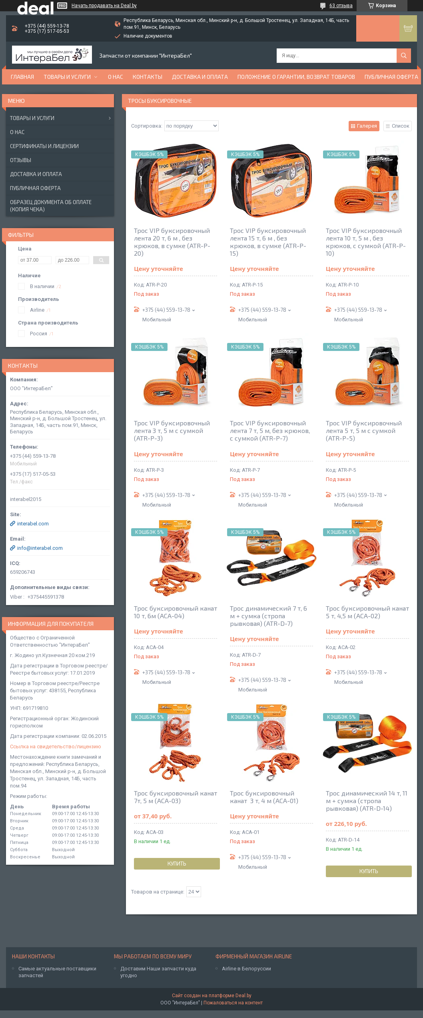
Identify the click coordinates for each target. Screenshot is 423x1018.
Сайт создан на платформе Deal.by (211, 995)
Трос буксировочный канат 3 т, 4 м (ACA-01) (264, 796)
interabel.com (33, 524)
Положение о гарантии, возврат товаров (296, 76)
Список (400, 126)
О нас (115, 76)
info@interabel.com (40, 548)
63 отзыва (341, 5)
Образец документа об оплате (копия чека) (51, 205)
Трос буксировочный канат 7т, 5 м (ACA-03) (175, 796)
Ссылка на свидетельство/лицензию (55, 746)
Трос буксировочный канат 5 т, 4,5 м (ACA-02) (367, 611)
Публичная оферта (391, 76)
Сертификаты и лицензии (44, 146)
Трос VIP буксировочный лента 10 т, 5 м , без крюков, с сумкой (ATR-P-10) (366, 241)
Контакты (147, 76)
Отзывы (20, 160)
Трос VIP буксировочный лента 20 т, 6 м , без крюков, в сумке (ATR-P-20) (172, 241)
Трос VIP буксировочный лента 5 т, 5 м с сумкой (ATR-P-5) (364, 430)
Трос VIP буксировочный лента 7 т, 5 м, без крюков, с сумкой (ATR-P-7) (270, 430)
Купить (177, 863)
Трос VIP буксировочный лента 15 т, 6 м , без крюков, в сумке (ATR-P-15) (268, 241)
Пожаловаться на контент (233, 1003)
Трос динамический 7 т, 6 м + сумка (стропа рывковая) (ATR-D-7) (268, 615)
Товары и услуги (67, 76)
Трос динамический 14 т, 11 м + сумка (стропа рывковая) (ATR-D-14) (366, 800)
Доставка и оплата (200, 76)
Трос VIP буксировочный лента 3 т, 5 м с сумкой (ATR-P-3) (172, 430)
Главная (22, 76)
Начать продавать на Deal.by (104, 5)
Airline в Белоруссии (246, 969)
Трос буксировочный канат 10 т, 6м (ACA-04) (175, 611)
